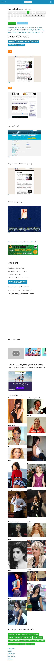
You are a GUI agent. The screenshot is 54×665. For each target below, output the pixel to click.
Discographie (34, 41)
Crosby (26, 27)
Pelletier (14, 32)
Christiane (11, 643)
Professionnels (11, 653)
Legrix (18, 31)
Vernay (29, 32)
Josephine (17, 640)
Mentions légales (12, 656)
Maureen (36, 634)
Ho (42, 29)
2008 (10, 51)
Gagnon (39, 29)
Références (21, 44)
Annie (27, 643)
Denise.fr (3, 2)
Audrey (22, 643)
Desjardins (32, 27)
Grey (26, 29)
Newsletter (10, 659)
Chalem (22, 27)
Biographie (11, 41)
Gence (34, 29)
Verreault (37, 32)
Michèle (18, 634)
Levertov (22, 31)
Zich (41, 32)
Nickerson (37, 31)
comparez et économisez (14, 369)
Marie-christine (27, 637)
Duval (36, 27)
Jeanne (24, 640)
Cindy (42, 640)
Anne (32, 643)
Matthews (28, 31)
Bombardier (11, 27)
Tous (10, 12)
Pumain (19, 32)
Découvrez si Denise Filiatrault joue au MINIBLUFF (22, 242)
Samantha (24, 634)
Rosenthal (24, 32)
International (10, 655)
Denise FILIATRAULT (22, 23)
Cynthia (37, 640)
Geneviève (11, 634)
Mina (32, 31)
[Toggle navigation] (51, 2)
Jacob (9, 31)
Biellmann (17, 27)
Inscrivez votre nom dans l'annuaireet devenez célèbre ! (17, 282)
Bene (17, 643)
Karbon (14, 31)
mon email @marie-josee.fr (15, 637)
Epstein (10, 29)
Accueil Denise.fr (11, 648)
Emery (14, 29)
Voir (9, 82)
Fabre (18, 29)
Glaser (30, 29)
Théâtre (27, 41)
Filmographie (19, 41)
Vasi (33, 32)
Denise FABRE (12, 23)
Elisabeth (30, 640)
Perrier (10, 32)
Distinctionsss (12, 44)
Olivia (30, 634)
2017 (10, 87)
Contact (9, 658)
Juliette (11, 640)
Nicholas (42, 31)
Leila (40, 637)
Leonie (35, 637)
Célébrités (28, 2)
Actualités (10, 650)
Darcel (40, 27)
